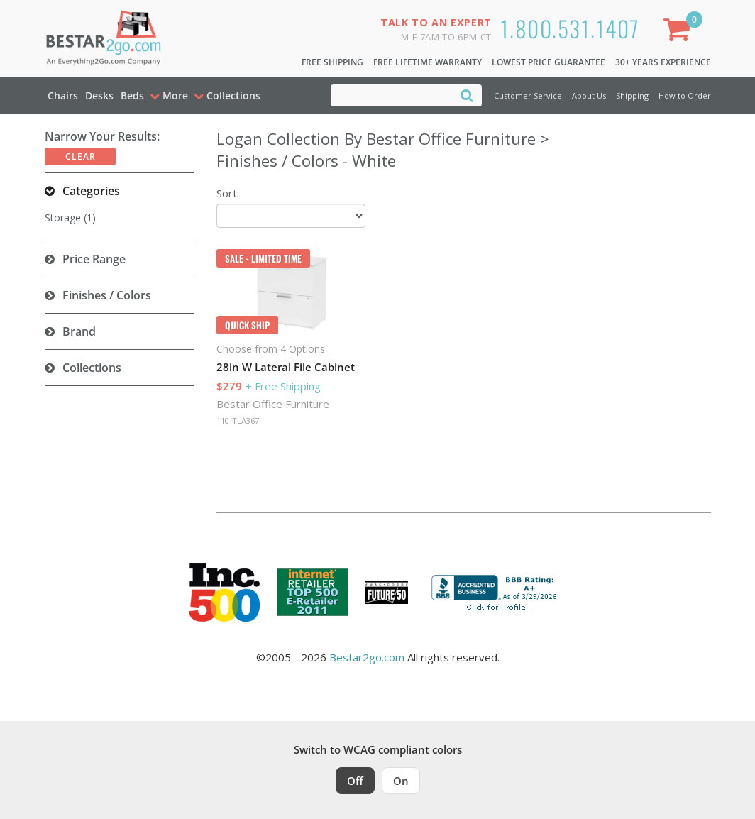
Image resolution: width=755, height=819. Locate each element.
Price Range (94, 259)
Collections (91, 367)
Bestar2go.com (366, 657)
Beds (132, 95)
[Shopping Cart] (680, 32)
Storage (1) (70, 217)
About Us (589, 95)
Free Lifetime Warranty (427, 62)
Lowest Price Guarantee (548, 62)
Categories (91, 191)
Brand (79, 331)
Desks (99, 95)
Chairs (63, 95)
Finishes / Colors (106, 295)
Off (355, 781)
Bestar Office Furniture (272, 404)
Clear (80, 156)
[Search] (467, 94)
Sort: (227, 193)
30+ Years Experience (663, 62)
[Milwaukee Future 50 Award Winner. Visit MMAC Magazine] (386, 592)
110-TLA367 (237, 420)
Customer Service (528, 95)
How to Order (684, 95)
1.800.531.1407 (570, 28)
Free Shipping (332, 62)
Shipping (632, 95)
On (401, 781)
